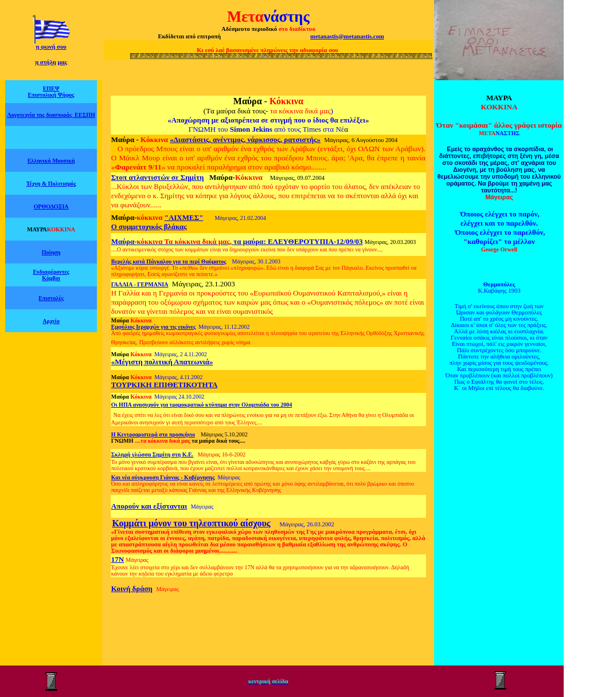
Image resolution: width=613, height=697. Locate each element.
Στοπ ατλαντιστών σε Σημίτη (157, 177)
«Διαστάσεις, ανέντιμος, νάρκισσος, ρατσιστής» (245, 139)
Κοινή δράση (132, 588)
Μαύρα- (138, 241)
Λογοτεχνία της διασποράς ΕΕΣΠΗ (51, 115)
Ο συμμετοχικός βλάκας (149, 226)
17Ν (117, 559)
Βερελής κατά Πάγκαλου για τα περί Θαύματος (169, 261)
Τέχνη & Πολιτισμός (51, 183)
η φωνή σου (51, 47)
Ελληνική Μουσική (51, 160)
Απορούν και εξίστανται (149, 506)
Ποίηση (51, 252)
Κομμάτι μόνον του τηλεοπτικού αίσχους (191, 523)
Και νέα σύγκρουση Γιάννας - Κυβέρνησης (163, 477)
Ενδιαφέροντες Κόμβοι (51, 275)
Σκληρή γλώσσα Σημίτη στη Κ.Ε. (152, 454)
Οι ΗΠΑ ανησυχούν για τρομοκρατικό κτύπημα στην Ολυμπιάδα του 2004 (201, 404)
